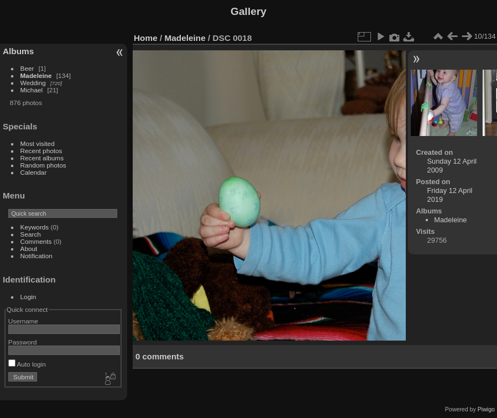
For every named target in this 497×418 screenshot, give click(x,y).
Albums (18, 51)
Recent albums (42, 157)
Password (22, 342)
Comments (36, 241)
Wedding (33, 82)
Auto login (27, 364)
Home (146, 38)
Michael (31, 89)
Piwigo (486, 409)
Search (30, 234)
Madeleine (36, 75)
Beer (27, 68)
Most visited (37, 143)
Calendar (33, 172)
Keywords (34, 227)
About (29, 248)
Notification (36, 255)
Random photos (43, 165)
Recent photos (41, 150)
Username (23, 321)
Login (28, 296)
